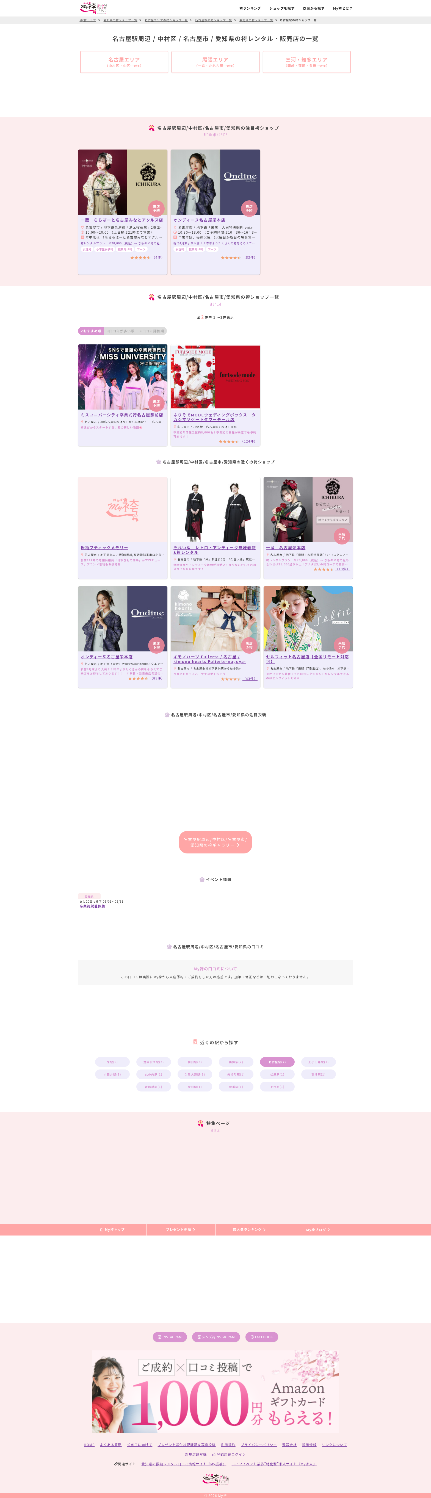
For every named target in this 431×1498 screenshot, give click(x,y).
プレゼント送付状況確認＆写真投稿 (187, 1444)
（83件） (250, 257)
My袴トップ (112, 1229)
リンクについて (334, 1444)
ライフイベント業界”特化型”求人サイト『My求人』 (274, 1463)
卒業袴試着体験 (92, 905)
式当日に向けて (139, 1444)
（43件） (250, 678)
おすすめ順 (91, 330)
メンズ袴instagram (216, 1336)
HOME (89, 1444)
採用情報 (309, 1444)
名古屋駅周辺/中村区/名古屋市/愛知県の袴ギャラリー (215, 842)
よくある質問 (111, 1444)
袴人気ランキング (249, 1229)
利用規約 (228, 1444)
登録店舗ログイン (229, 1454)
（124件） (249, 441)
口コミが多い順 (121, 330)
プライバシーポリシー (259, 1444)
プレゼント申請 (181, 1229)
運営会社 (289, 1444)
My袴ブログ (318, 1229)
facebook (262, 1336)
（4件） (158, 257)
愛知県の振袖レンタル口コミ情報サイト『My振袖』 (184, 1463)
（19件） (342, 568)
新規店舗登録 (196, 1454)
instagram (170, 1336)
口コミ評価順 (152, 330)
